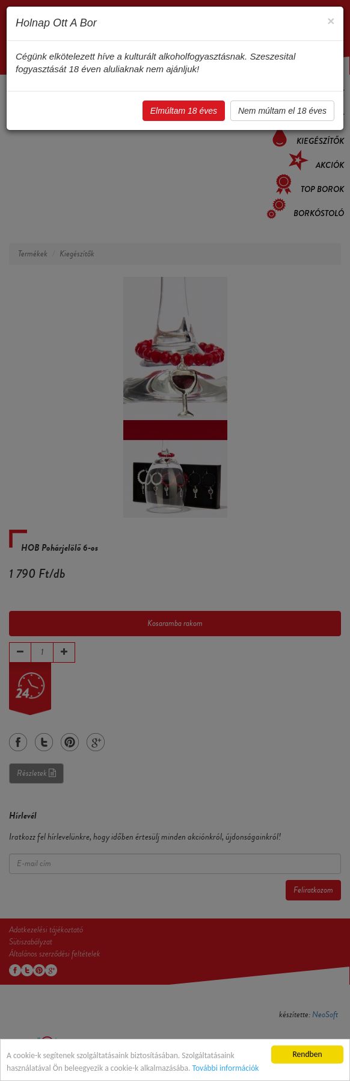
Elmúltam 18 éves (183, 111)
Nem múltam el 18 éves (282, 111)
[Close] (330, 20)
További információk (225, 1068)
